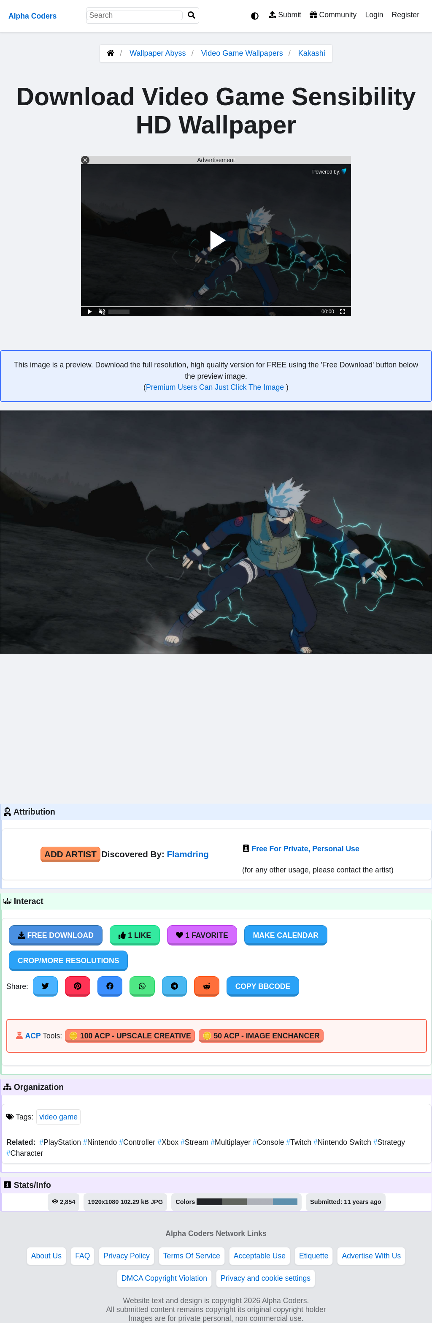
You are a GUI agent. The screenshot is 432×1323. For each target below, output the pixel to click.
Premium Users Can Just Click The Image (216, 387)
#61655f (234, 1201)
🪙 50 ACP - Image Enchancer (261, 1036)
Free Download (56, 935)
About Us (46, 1256)
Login (374, 15)
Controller (138, 1142)
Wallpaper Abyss (158, 53)
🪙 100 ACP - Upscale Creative (130, 1036)
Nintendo (101, 1142)
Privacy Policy (126, 1256)
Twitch (299, 1142)
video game (58, 1117)
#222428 (209, 1201)
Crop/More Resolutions (68, 960)
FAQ (82, 1256)
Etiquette (313, 1256)
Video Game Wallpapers (243, 53)
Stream (196, 1142)
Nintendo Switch (343, 1142)
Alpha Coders (32, 16)
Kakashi (311, 53)
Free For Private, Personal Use (305, 849)
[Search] (191, 15)
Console (269, 1142)
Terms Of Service (191, 1256)
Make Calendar (286, 935)
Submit (285, 15)
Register (405, 15)
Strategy (389, 1142)
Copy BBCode (263, 986)
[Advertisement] (216, 727)
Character (24, 1153)
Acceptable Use (260, 1256)
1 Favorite (202, 935)
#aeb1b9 (260, 1201)
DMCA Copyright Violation (164, 1278)
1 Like (135, 935)
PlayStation (61, 1142)
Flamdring (187, 854)
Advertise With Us (371, 1256)
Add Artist (70, 854)
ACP (32, 1036)
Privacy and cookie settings (265, 1278)
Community (333, 15)
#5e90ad (285, 1201)
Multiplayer (232, 1142)
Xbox (169, 1142)
